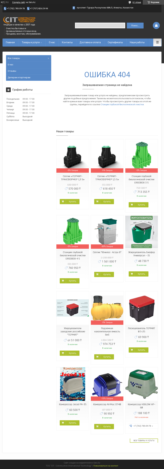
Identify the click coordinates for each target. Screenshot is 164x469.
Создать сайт (18, 2)
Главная (10, 42)
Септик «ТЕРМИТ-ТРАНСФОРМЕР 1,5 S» (107, 178)
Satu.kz (96, 463)
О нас (52, 42)
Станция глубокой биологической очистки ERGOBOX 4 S (73, 255)
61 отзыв (137, 2)
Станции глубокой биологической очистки (122, 104)
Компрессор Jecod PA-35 (72, 404)
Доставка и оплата (90, 42)
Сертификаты (115, 42)
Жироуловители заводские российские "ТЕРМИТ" (72, 331)
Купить (72, 201)
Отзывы (12, 71)
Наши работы (137, 42)
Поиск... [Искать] (135, 25)
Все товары (14, 58)
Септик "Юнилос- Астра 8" (107, 252)
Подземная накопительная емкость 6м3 (107, 331)
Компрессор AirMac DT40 (107, 404)
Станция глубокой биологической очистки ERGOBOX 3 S (141, 179)
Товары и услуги (31, 42)
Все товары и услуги (144, 441)
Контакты (67, 42)
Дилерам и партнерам (19, 77)
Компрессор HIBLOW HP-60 (141, 406)
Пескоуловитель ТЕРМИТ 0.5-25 (141, 330)
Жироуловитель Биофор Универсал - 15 (141, 254)
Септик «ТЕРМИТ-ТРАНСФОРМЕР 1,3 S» (73, 178)
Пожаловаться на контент (105, 466)
